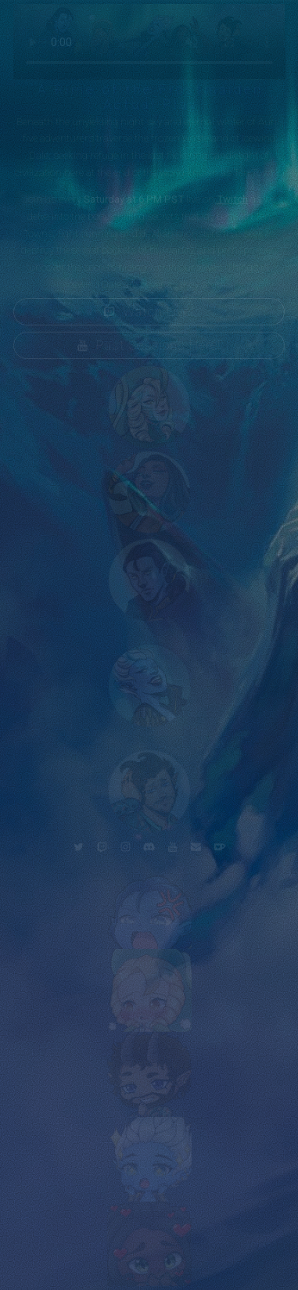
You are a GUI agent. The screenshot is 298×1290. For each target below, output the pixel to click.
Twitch (232, 199)
